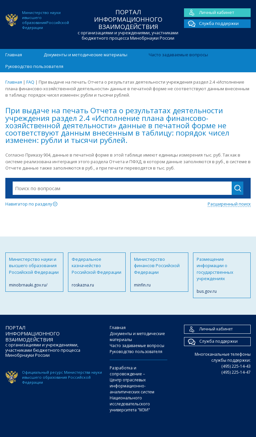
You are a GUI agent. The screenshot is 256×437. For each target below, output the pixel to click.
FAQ (30, 82)
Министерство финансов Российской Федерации (159, 272)
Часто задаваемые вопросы (178, 55)
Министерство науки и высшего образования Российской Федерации (34, 272)
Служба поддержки (211, 23)
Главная (13, 55)
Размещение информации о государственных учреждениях (222, 275)
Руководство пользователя (34, 66)
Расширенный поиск (229, 204)
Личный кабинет (209, 12)
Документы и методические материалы (85, 55)
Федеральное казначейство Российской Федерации (97, 272)
